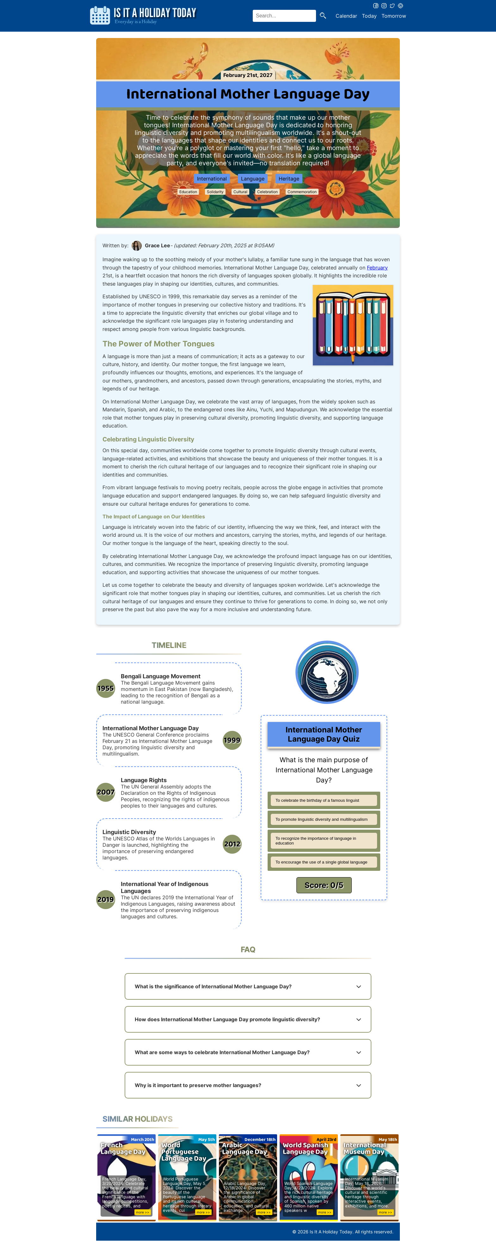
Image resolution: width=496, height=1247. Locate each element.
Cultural (240, 191)
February (377, 267)
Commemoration (302, 191)
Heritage (289, 178)
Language (252, 178)
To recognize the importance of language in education (316, 840)
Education (188, 191)
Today (369, 16)
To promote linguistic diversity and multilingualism (322, 819)
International (212, 178)
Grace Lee (157, 245)
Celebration (267, 191)
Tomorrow (393, 16)
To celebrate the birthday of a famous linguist (317, 800)
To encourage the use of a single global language (321, 862)
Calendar (346, 16)
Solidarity (215, 191)
